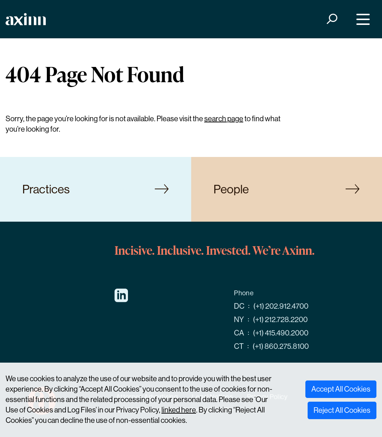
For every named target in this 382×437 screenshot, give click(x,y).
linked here (178, 410)
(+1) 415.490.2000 (280, 333)
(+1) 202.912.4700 (280, 306)
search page (223, 119)
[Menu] (361, 19)
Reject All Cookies (342, 410)
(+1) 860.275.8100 (281, 346)
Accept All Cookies (340, 389)
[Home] (26, 19)
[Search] (331, 19)
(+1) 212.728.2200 (280, 319)
